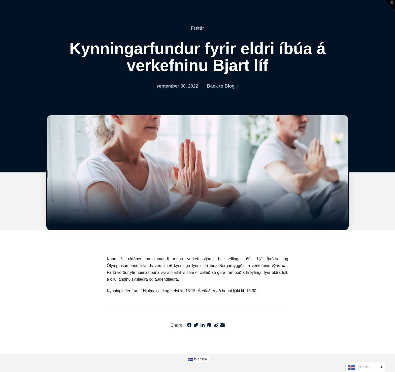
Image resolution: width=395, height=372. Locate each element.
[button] (390, 5)
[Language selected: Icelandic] (365, 367)
